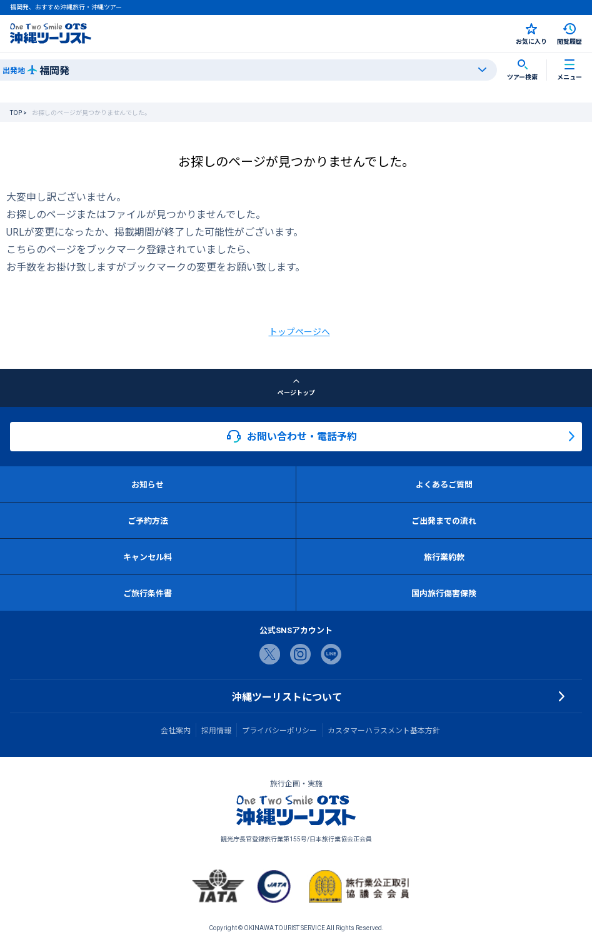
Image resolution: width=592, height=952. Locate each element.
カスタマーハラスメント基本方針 (384, 730)
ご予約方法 (148, 520)
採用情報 (216, 730)
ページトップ (296, 387)
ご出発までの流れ (443, 520)
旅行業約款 (444, 557)
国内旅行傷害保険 (443, 593)
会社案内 (176, 730)
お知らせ (147, 484)
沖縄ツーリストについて (287, 696)
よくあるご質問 (444, 484)
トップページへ (299, 331)
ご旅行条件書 (147, 593)
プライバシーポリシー (279, 730)
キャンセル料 (147, 557)
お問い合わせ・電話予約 (292, 436)
